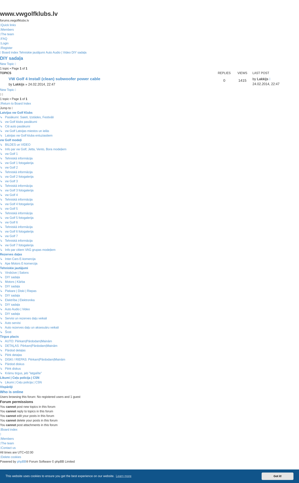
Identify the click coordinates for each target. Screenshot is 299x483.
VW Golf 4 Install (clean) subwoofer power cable (54, 79)
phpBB (21, 461)
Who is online (11, 392)
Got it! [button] (278, 476)
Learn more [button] (123, 476)
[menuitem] (7, 29)
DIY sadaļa (11, 58)
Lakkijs (18, 84)
